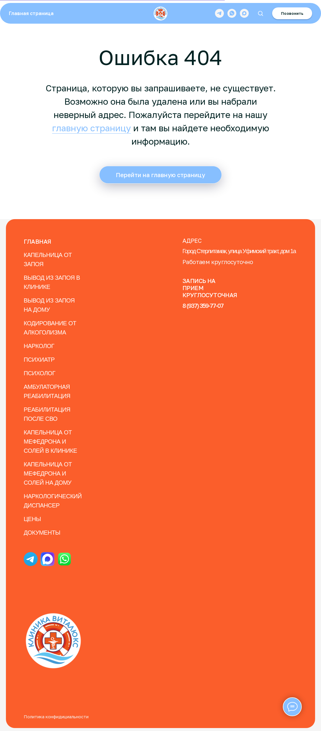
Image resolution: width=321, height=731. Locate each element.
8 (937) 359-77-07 (202, 305)
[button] (260, 13)
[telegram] (219, 13)
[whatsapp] (231, 13)
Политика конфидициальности (56, 716)
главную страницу (91, 128)
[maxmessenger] (244, 13)
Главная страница (31, 13)
